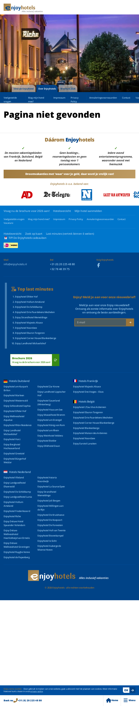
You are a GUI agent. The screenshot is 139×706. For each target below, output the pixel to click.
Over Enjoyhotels (47, 88)
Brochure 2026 (67, 88)
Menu (129, 700)
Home (112, 700)
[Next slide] (133, 194)
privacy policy (36, 691)
